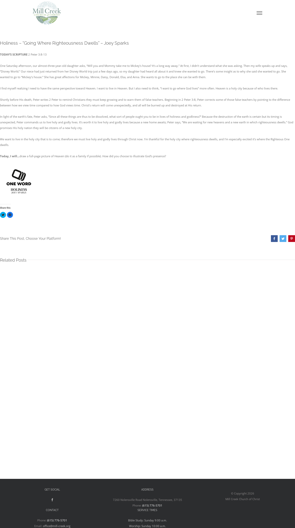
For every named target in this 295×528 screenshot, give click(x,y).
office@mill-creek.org (56, 526)
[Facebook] (52, 499)
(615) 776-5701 (152, 505)
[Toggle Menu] (259, 13)
